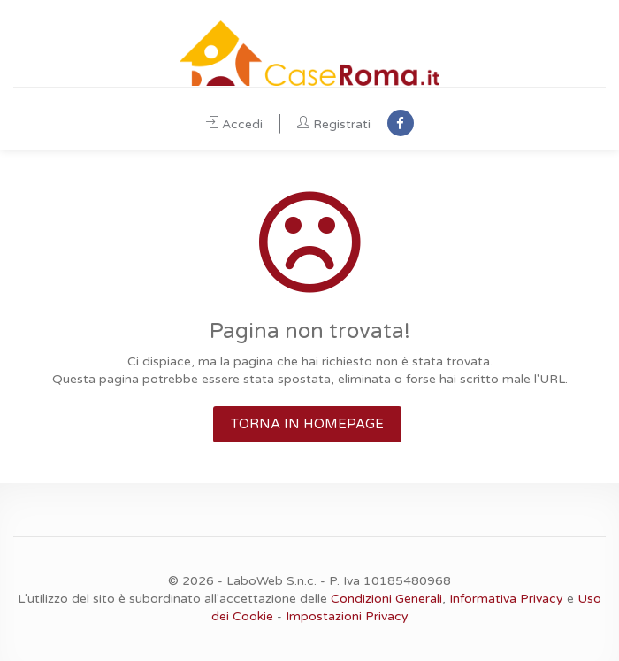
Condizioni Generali (386, 598)
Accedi (234, 124)
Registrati (334, 124)
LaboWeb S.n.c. (271, 580)
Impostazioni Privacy (347, 616)
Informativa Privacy (506, 598)
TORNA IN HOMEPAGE (307, 424)
